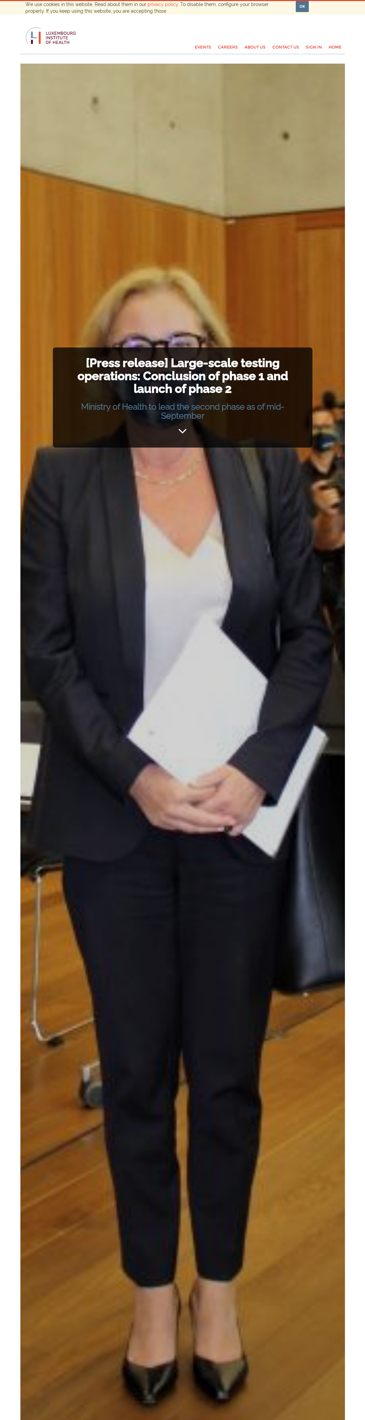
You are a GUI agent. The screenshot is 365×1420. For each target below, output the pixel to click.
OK (302, 6)
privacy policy (163, 4)
